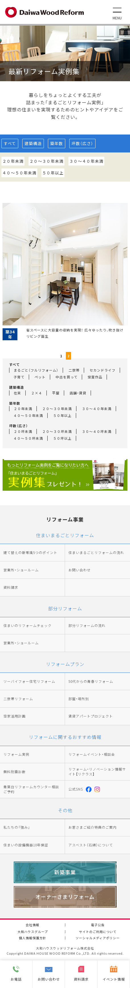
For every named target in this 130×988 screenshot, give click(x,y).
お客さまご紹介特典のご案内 (92, 827)
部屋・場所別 (78, 698)
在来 (17, 392)
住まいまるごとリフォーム (65, 535)
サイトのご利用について (98, 931)
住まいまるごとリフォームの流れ (96, 552)
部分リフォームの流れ (86, 625)
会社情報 (32, 924)
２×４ (36, 392)
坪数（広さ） (82, 143)
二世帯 (74, 370)
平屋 (56, 392)
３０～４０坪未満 (96, 431)
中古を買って (67, 376)
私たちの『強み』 (16, 827)
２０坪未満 (23, 431)
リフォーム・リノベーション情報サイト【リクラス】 (97, 771)
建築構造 (33, 143)
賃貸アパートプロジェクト (90, 716)
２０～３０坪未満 (57, 431)
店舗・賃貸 (78, 392)
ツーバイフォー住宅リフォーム (29, 681)
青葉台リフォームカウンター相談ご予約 (31, 789)
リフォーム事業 (65, 519)
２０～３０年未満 (46, 161)
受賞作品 (95, 376)
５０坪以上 (62, 438)
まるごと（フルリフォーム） (36, 370)
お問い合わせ (79, 570)
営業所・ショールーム (21, 570)
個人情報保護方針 (32, 938)
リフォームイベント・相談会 (91, 754)
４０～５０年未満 (19, 173)
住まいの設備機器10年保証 (25, 845)
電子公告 (98, 924)
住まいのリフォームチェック (27, 625)
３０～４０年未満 (86, 161)
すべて (10, 143)
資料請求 (10, 587)
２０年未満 (13, 161)
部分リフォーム (65, 608)
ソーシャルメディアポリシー (98, 938)
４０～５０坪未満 (28, 438)
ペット (40, 376)
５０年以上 (53, 173)
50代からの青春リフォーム (90, 681)
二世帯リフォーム (18, 698)
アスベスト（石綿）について (90, 845)
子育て (19, 376)
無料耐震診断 (14, 771)
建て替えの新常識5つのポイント (30, 552)
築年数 (56, 143)
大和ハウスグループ (32, 931)
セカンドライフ (102, 370)
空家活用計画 (14, 716)
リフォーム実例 (16, 754)
